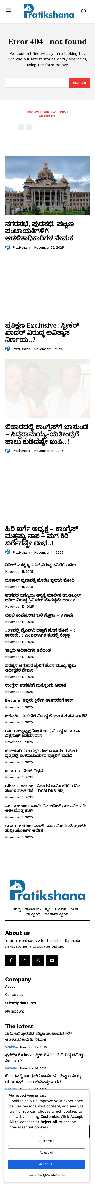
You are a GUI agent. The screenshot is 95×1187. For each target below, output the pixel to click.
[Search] (79, 83)
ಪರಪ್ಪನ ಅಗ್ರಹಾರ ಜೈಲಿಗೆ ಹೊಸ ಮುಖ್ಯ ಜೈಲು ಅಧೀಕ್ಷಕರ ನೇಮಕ (40, 668)
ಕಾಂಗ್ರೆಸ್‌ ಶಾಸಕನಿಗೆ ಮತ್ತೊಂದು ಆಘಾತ (35, 685)
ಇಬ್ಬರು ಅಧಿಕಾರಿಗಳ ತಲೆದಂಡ (28, 650)
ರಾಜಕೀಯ (11, 1047)
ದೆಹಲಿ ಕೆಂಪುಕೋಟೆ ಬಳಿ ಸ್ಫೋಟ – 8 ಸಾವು (39, 615)
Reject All (46, 1153)
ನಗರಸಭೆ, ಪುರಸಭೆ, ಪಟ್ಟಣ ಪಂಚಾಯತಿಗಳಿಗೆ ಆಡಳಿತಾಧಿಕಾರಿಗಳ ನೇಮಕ (39, 230)
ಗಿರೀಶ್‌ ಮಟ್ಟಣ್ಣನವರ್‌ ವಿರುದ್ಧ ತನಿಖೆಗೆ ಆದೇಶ (40, 564)
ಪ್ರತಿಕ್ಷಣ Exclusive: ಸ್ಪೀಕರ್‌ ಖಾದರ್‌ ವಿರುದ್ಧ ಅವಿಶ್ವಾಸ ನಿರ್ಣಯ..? (42, 332)
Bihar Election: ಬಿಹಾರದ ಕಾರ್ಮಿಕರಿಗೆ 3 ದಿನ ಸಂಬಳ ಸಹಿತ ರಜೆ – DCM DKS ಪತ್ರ (42, 788)
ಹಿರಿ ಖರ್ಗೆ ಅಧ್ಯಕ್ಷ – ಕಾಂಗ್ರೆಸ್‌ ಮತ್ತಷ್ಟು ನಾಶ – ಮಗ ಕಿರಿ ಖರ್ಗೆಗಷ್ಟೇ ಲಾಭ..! (41, 535)
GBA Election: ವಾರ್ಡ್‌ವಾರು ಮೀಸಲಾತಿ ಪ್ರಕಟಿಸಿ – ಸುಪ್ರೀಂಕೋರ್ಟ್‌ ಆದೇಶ (47, 828)
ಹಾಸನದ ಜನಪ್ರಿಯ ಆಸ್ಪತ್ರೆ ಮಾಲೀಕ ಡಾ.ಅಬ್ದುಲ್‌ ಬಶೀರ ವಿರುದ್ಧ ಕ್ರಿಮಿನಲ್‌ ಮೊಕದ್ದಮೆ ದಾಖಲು (43, 597)
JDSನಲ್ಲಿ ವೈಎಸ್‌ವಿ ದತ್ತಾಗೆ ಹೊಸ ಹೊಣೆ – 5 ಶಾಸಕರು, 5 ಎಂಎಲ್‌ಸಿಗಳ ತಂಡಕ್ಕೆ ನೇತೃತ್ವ (40, 632)
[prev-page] (21, 127)
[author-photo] (8, 247)
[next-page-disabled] (29, 127)
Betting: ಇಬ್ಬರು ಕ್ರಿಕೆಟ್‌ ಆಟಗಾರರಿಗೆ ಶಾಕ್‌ (39, 700)
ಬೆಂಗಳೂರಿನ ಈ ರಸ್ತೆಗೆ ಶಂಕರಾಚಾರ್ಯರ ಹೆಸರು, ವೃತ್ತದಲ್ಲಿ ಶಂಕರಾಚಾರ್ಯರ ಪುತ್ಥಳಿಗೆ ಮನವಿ (42, 753)
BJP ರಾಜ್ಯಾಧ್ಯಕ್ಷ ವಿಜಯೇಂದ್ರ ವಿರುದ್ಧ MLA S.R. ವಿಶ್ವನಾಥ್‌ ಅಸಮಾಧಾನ (43, 733)
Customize (46, 1141)
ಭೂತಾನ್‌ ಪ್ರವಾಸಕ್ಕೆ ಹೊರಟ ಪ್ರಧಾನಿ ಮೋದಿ (39, 580)
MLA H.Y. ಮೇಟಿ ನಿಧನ (24, 770)
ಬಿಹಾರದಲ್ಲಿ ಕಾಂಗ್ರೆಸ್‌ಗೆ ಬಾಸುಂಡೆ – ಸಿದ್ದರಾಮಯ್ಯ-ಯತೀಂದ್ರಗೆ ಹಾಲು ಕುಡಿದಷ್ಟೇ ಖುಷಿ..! (46, 433)
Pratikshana (21, 247)
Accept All (46, 1164)
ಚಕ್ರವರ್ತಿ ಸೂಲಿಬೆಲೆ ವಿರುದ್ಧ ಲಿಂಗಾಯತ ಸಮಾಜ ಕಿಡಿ (46, 715)
